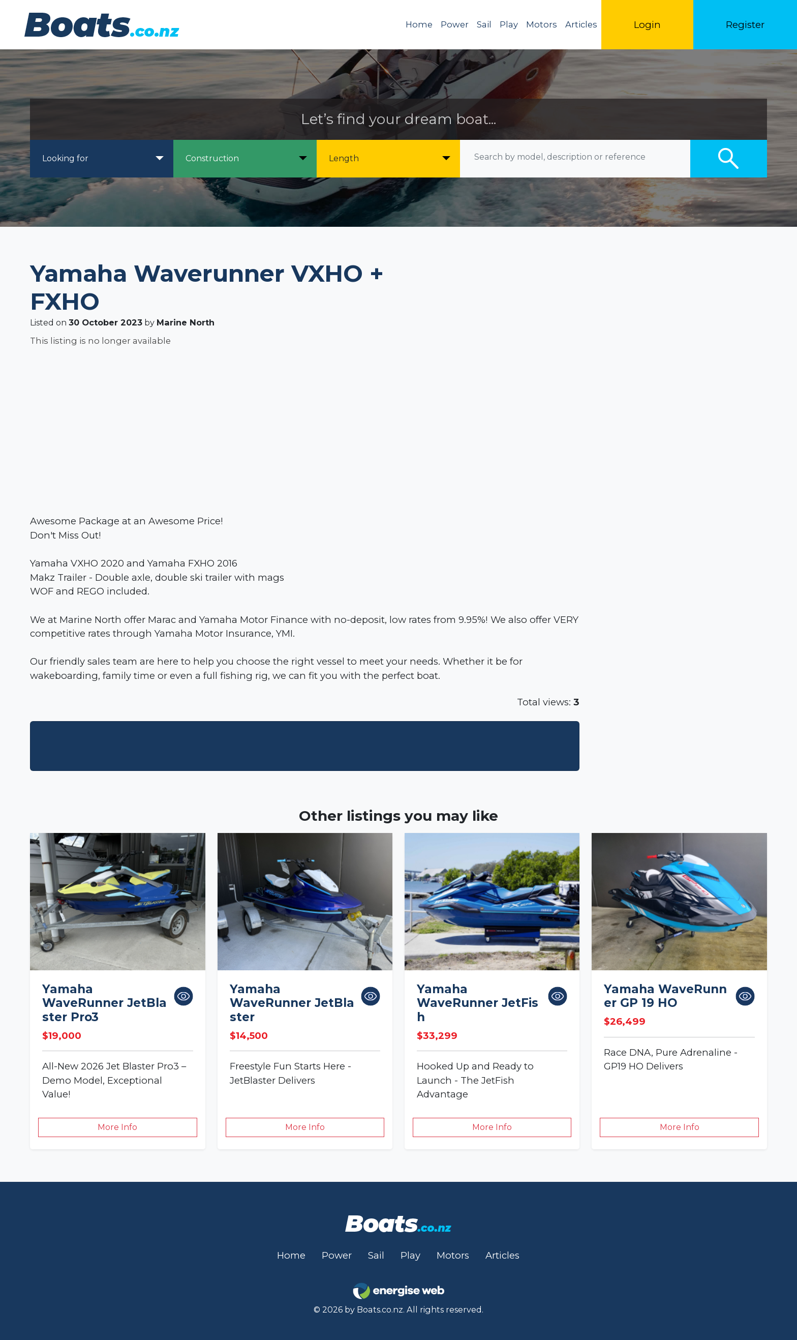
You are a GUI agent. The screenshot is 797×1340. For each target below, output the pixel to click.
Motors (541, 24)
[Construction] (245, 158)
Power (455, 24)
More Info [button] (117, 1127)
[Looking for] (101, 158)
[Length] (388, 158)
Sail (484, 24)
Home (419, 24)
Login (647, 25)
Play (509, 24)
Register (745, 25)
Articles (581, 24)
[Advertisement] (335, 431)
